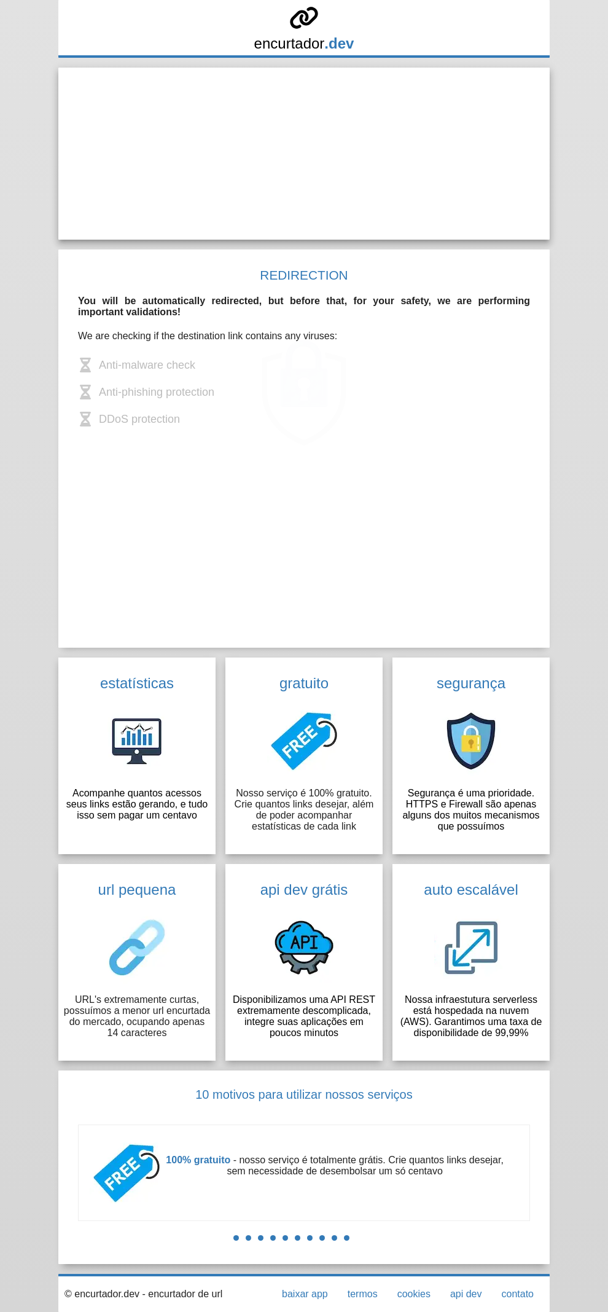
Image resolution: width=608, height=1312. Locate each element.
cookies (414, 1294)
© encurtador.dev (101, 1294)
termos (363, 1294)
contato (518, 1294)
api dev (466, 1294)
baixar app (305, 1294)
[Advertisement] (304, 154)
